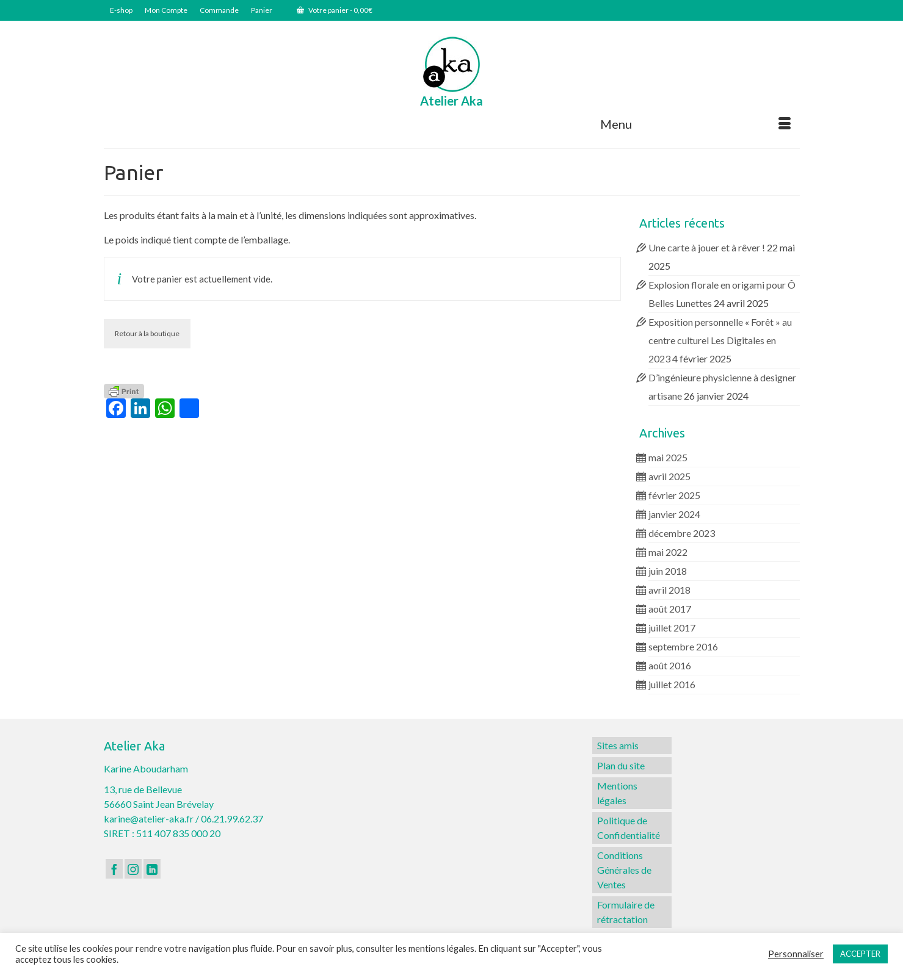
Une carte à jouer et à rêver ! (706, 247)
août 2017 (669, 608)
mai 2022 (667, 552)
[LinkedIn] (152, 869)
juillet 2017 (671, 627)
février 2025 (674, 495)
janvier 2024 (674, 514)
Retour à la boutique (147, 333)
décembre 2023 (681, 533)
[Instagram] (133, 869)
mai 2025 (667, 457)
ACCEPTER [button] (860, 954)
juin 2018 (667, 571)
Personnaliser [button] (796, 954)
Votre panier (334, 10)
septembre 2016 (683, 646)
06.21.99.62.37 (232, 818)
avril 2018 (669, 589)
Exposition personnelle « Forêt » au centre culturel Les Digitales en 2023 (720, 340)
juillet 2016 (671, 684)
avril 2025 (669, 476)
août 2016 (669, 665)
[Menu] (695, 124)
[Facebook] (114, 869)
